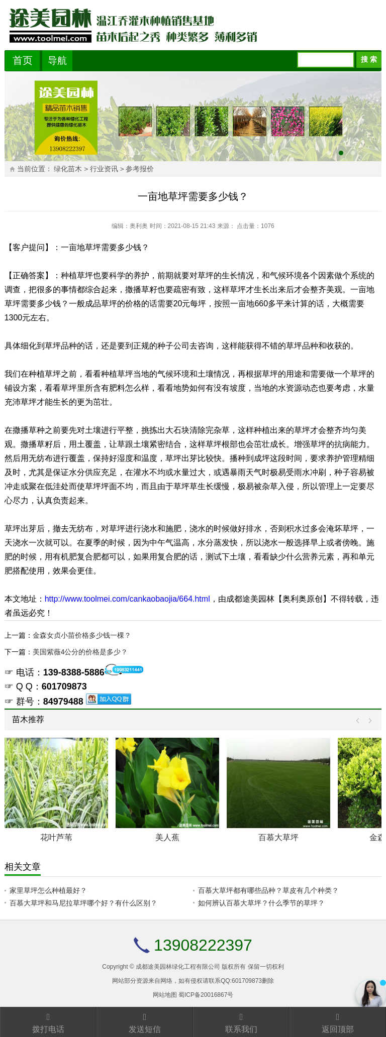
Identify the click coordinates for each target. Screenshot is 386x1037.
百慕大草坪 (278, 837)
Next (367, 721)
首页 (23, 60)
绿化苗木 (68, 169)
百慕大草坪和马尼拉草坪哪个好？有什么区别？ (83, 903)
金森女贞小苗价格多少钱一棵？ (82, 635)
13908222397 (203, 945)
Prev (360, 721)
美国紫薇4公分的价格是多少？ (80, 652)
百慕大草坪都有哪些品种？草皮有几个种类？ (268, 890)
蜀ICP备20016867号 (205, 994)
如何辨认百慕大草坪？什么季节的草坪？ (261, 903)
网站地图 (165, 994)
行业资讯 (104, 169)
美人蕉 (167, 837)
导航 (57, 60)
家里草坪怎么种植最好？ (48, 890)
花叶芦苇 (56, 837)
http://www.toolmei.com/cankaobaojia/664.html (127, 599)
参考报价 (140, 169)
